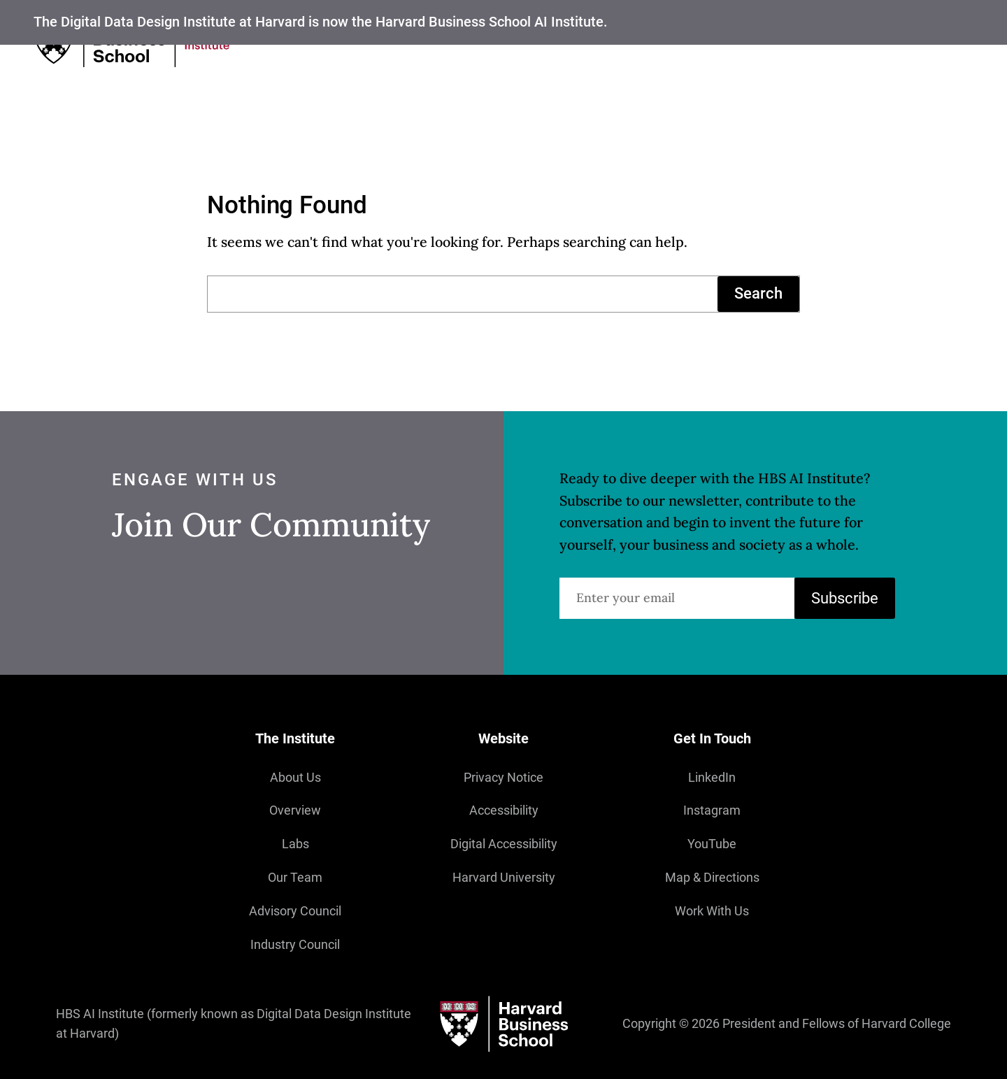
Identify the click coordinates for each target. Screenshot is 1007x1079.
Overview (295, 810)
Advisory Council (295, 911)
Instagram (712, 810)
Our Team (295, 878)
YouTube (711, 844)
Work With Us (712, 911)
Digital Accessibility (503, 844)
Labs (295, 844)
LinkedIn (712, 778)
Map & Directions (712, 878)
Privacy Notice (503, 778)
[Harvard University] (503, 1024)
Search (758, 293)
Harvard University (503, 878)
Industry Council (295, 945)
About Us (295, 778)
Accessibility (503, 810)
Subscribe (844, 597)
